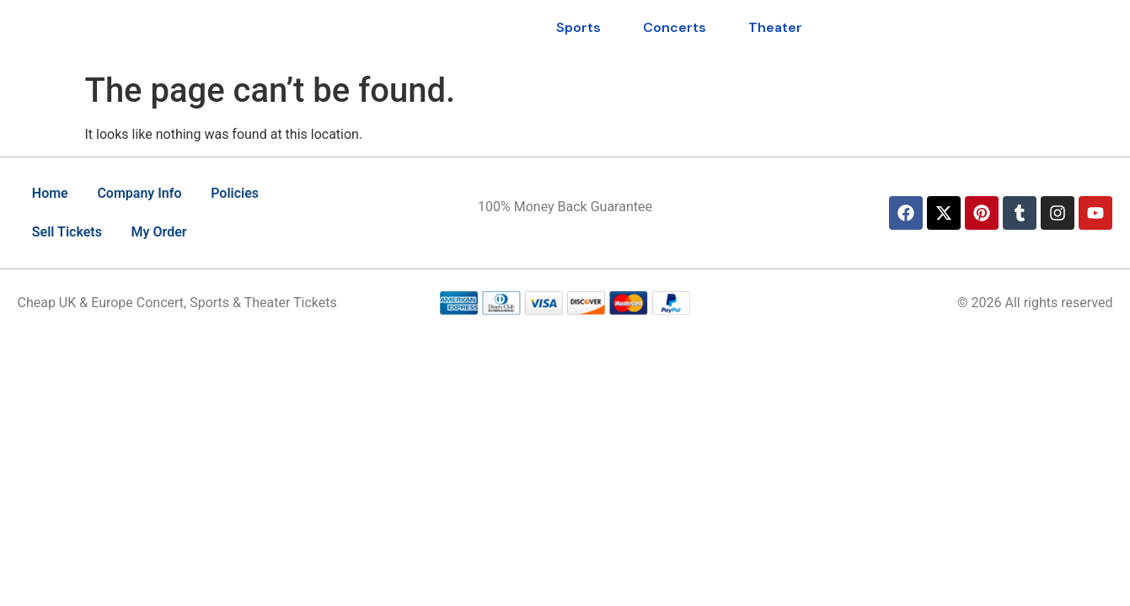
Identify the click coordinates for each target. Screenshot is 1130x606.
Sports (578, 27)
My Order (166, 232)
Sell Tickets (69, 232)
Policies (246, 193)
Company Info (146, 193)
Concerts (674, 27)
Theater (775, 27)
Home (53, 193)
